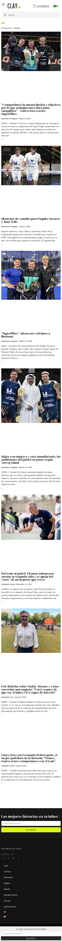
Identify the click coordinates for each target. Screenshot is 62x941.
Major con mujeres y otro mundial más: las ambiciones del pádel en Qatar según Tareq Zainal (31, 459)
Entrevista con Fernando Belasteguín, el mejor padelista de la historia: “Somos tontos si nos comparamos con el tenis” (29, 758)
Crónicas (7, 872)
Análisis (7, 883)
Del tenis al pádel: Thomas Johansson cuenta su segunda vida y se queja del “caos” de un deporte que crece (27, 576)
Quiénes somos (10, 907)
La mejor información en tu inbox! (31, 929)
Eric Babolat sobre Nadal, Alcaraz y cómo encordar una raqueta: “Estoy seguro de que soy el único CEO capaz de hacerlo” (30, 689)
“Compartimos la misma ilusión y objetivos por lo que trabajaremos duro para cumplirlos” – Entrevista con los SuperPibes (31, 109)
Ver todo (7, 901)
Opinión (7, 889)
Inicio (6, 866)
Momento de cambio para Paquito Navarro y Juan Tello (30, 220)
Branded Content (10, 895)
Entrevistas (8, 877)
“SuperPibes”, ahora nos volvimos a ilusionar (25, 334)
